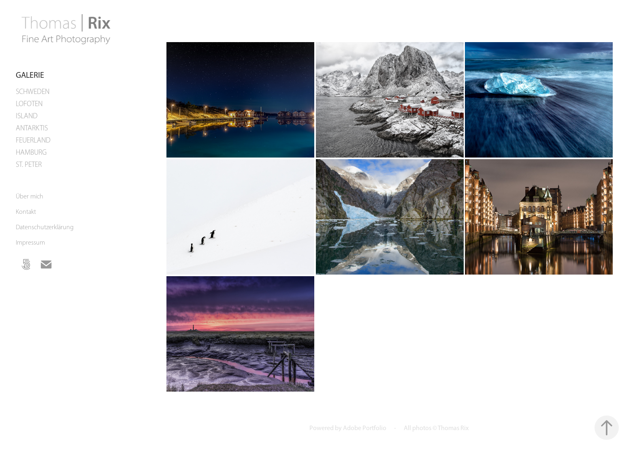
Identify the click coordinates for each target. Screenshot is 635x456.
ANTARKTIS (32, 128)
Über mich (29, 196)
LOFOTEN (29, 103)
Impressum (30, 242)
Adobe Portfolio (364, 428)
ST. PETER (29, 164)
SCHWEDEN (32, 91)
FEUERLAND (33, 140)
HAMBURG (31, 152)
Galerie (30, 75)
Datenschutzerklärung (45, 227)
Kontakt (26, 211)
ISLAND (27, 115)
